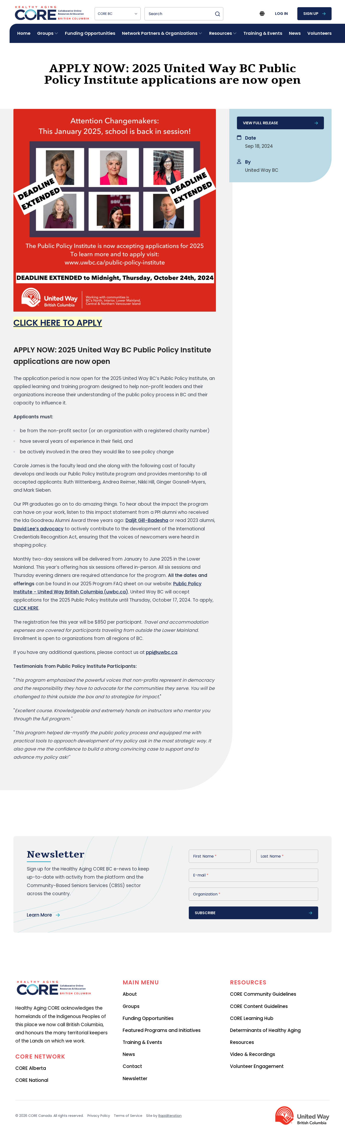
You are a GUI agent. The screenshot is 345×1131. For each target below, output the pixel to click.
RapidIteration (170, 1115)
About (130, 994)
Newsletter (135, 1078)
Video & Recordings (252, 1054)
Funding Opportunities (90, 33)
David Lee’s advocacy (38, 529)
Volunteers (319, 33)
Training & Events (262, 33)
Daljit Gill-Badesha (147, 520)
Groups (131, 1006)
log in (281, 13)
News (295, 33)
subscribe (253, 913)
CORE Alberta (30, 1068)
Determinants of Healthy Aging (265, 1030)
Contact (132, 1066)
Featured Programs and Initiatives (162, 1030)
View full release (280, 123)
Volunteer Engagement (257, 1066)
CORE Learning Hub (251, 1018)
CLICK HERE (26, 608)
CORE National (31, 1080)
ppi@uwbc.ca (161, 652)
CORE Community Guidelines (263, 994)
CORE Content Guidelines (259, 1006)
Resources (242, 1042)
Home (23, 33)
